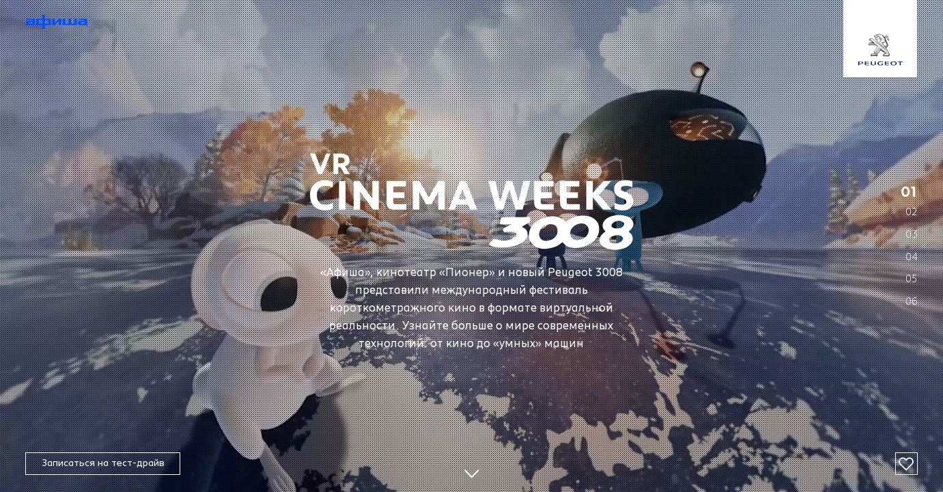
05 (911, 279)
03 (911, 235)
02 (911, 212)
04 (911, 256)
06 (911, 302)
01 (909, 192)
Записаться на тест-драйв (103, 463)
